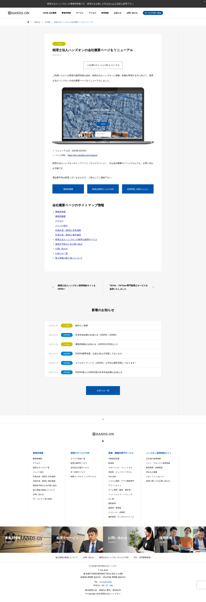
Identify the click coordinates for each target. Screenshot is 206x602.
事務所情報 (66, 13)
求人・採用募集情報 (142, 557)
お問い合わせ (132, 13)
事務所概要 (68, 189)
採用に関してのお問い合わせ (158, 481)
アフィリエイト (114, 485)
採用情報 (105, 13)
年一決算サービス (78, 472)
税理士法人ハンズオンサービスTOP (114, 557)
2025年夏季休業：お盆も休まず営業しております (98, 353)
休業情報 (67, 335)
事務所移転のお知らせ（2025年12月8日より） (97, 344)
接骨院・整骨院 (114, 508)
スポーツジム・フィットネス (120, 467)
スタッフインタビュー (155, 476)
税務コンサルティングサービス (83, 476)
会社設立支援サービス (80, 467)
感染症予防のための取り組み (69, 244)
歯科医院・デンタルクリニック (121, 517)
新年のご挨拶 (81, 325)
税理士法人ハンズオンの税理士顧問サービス (76, 239)
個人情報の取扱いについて (44, 490)
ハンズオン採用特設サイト (158, 453)
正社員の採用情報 (153, 459)
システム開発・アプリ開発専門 (121, 481)
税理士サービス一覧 (41, 467)
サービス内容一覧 (78, 459)
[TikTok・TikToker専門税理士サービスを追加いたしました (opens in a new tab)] (132, 287)
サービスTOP (114, 4)
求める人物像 (151, 472)
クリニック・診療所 (116, 512)
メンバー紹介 (61, 226)
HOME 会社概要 (49, 13)
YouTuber (112, 476)
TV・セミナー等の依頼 (42, 499)
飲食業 (111, 463)
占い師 (111, 499)
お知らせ (117, 13)
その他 (59, 44)
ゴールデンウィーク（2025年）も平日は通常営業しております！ (106, 363)
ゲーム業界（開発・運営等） (120, 490)
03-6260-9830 (106, 582)
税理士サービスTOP (80, 453)
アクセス (92, 13)
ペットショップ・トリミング (120, 494)
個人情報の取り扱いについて (69, 258)
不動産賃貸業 (113, 459)
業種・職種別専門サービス (121, 453)
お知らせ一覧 (61, 253)
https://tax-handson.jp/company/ (83, 155)
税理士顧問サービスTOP (103, 189)
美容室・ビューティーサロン (120, 472)
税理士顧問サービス (79, 463)
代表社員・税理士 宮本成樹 (68, 230)
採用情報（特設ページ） (137, 189)
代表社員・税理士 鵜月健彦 (68, 235)
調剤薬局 (112, 503)
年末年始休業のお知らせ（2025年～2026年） (96, 335)
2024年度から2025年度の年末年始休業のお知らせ (98, 372)
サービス (79, 13)
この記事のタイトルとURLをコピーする (103, 65)
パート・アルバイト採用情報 (158, 463)
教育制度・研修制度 (154, 467)
